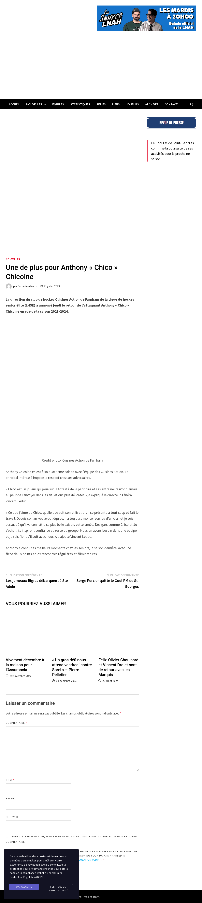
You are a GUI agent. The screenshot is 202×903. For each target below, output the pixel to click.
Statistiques (80, 104)
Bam (96, 897)
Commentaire (16, 723)
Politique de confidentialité (58, 888)
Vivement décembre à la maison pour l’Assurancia (25, 665)
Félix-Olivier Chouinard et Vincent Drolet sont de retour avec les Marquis (118, 667)
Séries (101, 104)
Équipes (58, 104)
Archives (151, 104)
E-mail (11, 798)
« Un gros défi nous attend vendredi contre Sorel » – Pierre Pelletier (72, 667)
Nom (10, 780)
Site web (12, 817)
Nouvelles (34, 104)
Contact (171, 104)
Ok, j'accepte (24, 886)
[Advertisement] (101, 69)
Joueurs (132, 104)
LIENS (116, 104)
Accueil (14, 104)
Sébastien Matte (27, 286)
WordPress (81, 897)
